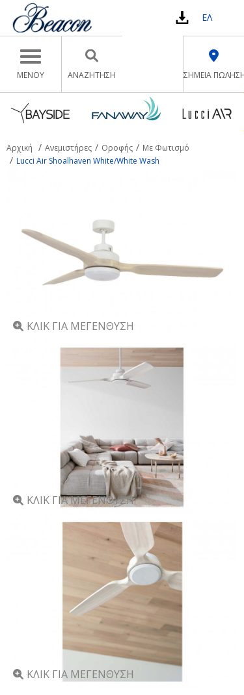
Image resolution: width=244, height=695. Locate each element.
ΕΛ (207, 17)
